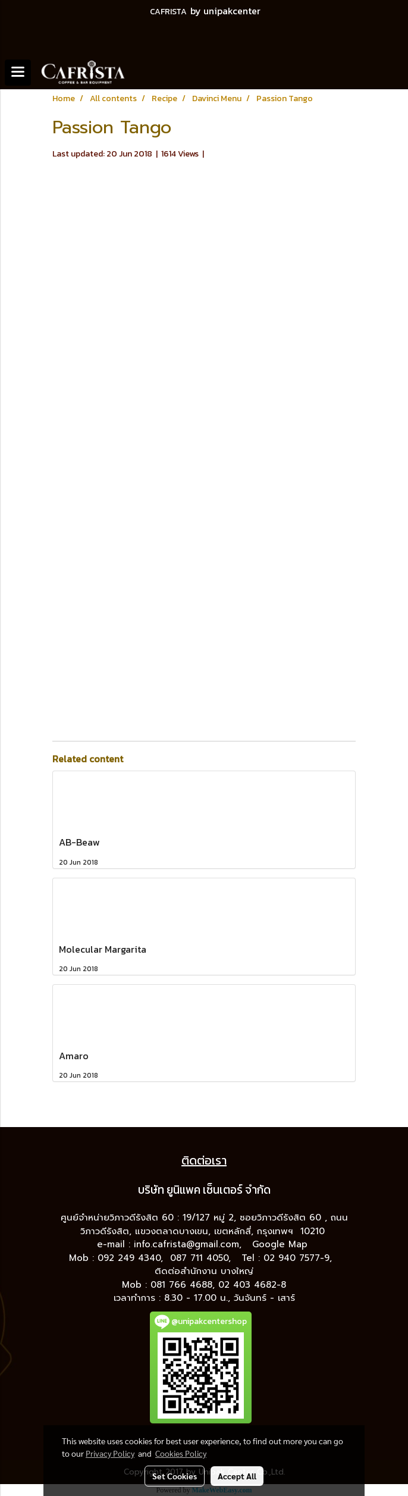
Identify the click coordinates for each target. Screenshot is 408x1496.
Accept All (237, 1475)
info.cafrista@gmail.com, (189, 1244)
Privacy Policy (110, 1453)
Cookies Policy (180, 1453)
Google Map (281, 1244)
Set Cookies (174, 1475)
